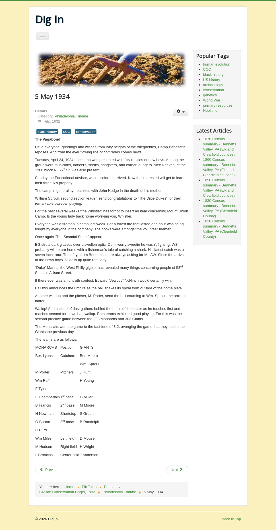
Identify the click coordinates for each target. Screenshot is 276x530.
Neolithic (210, 110)
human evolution (216, 64)
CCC (66, 131)
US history (211, 80)
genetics (210, 95)
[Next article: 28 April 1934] (177, 470)
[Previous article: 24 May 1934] (46, 470)
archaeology (213, 85)
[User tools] (180, 112)
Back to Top (231, 519)
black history (47, 131)
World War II (213, 100)
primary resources (218, 105)
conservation (85, 131)
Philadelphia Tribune (71, 116)
